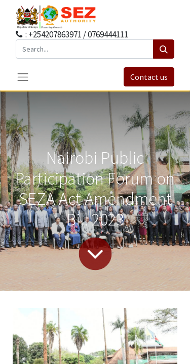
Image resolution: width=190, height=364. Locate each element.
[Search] (163, 49)
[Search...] (85, 49)
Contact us (149, 77)
